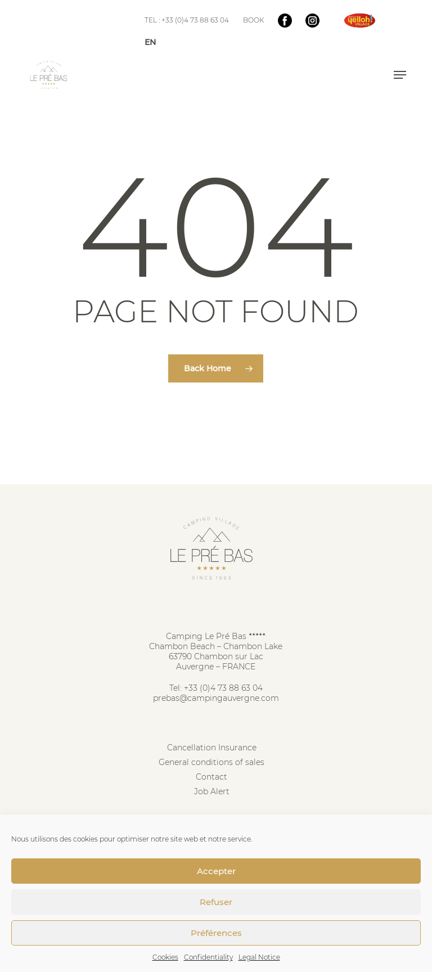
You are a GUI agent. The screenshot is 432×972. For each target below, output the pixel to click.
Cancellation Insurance (211, 747)
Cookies (165, 957)
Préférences (216, 933)
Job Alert (212, 791)
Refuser (216, 902)
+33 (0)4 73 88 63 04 (223, 688)
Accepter (216, 871)
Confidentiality (208, 957)
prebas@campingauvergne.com (216, 698)
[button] (400, 74)
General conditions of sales (211, 762)
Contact (211, 777)
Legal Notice (259, 957)
